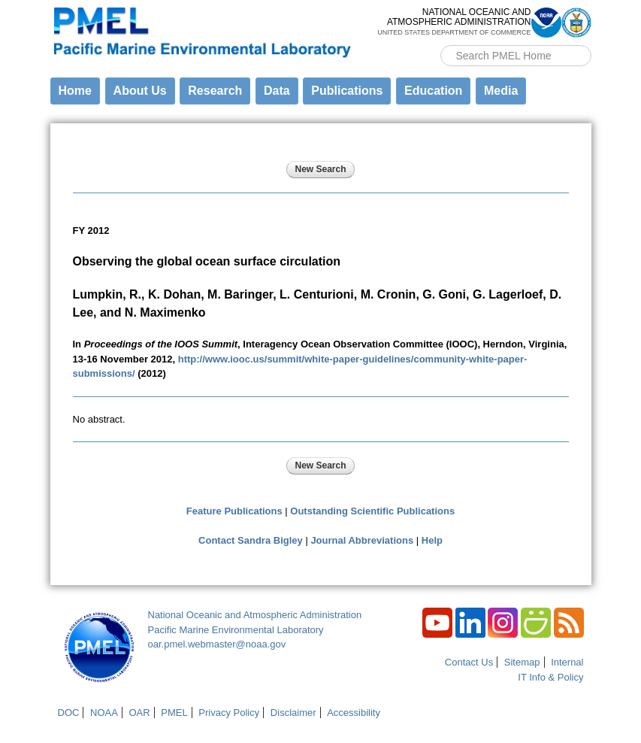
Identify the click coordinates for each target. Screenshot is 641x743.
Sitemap (522, 662)
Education (433, 90)
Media (501, 90)
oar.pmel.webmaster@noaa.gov (217, 644)
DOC (69, 712)
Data (277, 90)
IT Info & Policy (550, 677)
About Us (140, 90)
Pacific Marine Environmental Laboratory (236, 629)
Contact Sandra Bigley (250, 540)
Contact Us (469, 662)
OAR (139, 712)
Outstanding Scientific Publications (372, 511)
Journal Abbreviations (361, 540)
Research (215, 90)
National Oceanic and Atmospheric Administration (255, 614)
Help (432, 540)
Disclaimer (293, 712)
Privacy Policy (228, 712)
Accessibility (353, 712)
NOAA (104, 712)
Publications (346, 90)
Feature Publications (234, 511)
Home (75, 90)
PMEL (174, 712)
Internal (567, 662)
